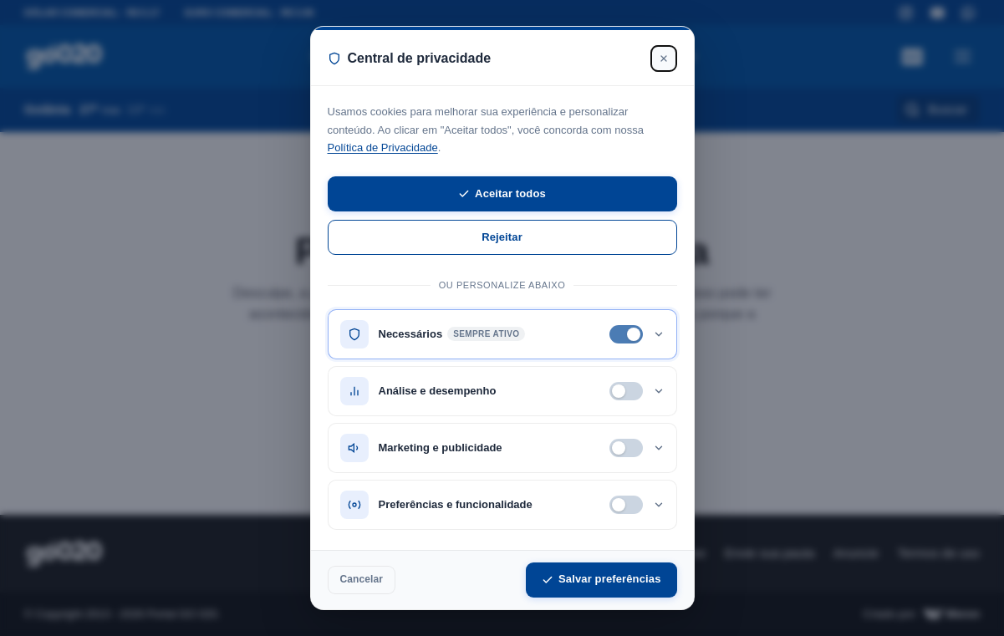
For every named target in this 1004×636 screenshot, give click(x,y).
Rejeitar (502, 237)
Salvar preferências (601, 578)
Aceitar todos (502, 193)
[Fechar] (663, 58)
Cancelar (362, 579)
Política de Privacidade (383, 147)
